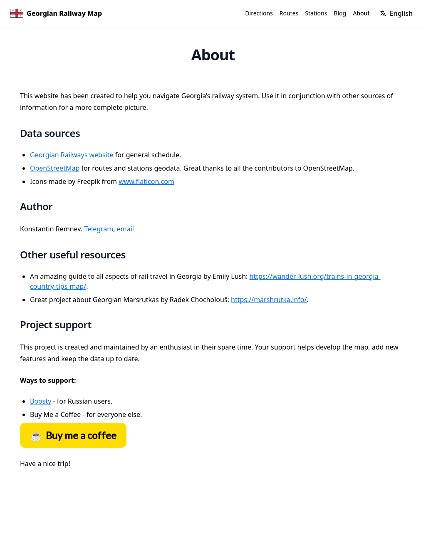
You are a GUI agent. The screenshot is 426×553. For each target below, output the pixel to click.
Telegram (98, 228)
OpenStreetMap (54, 168)
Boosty (40, 401)
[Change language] (396, 13)
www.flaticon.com (146, 181)
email (125, 228)
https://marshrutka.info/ (269, 299)
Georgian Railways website (72, 154)
